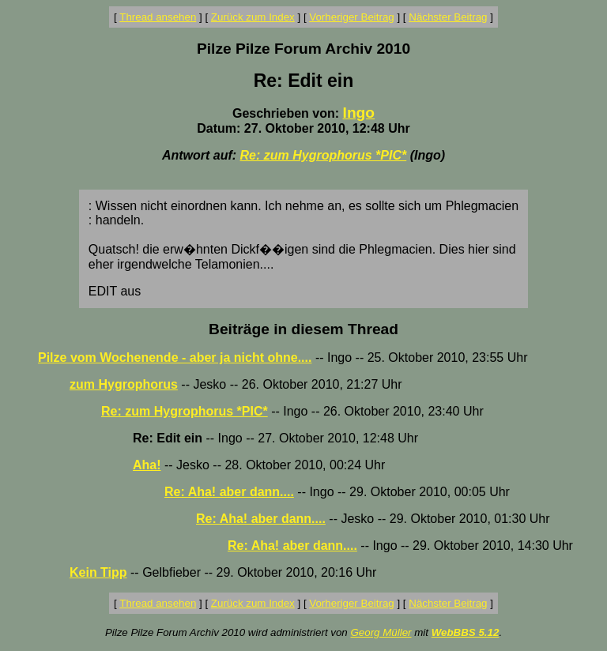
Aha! (147, 465)
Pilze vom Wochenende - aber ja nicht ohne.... (174, 357)
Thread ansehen (157, 17)
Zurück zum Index (253, 17)
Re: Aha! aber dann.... (229, 492)
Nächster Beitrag (448, 17)
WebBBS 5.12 (466, 632)
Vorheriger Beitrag (351, 17)
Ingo (359, 112)
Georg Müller (380, 632)
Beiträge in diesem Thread (303, 329)
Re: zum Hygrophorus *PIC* (323, 155)
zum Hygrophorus (124, 384)
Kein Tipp (98, 572)
